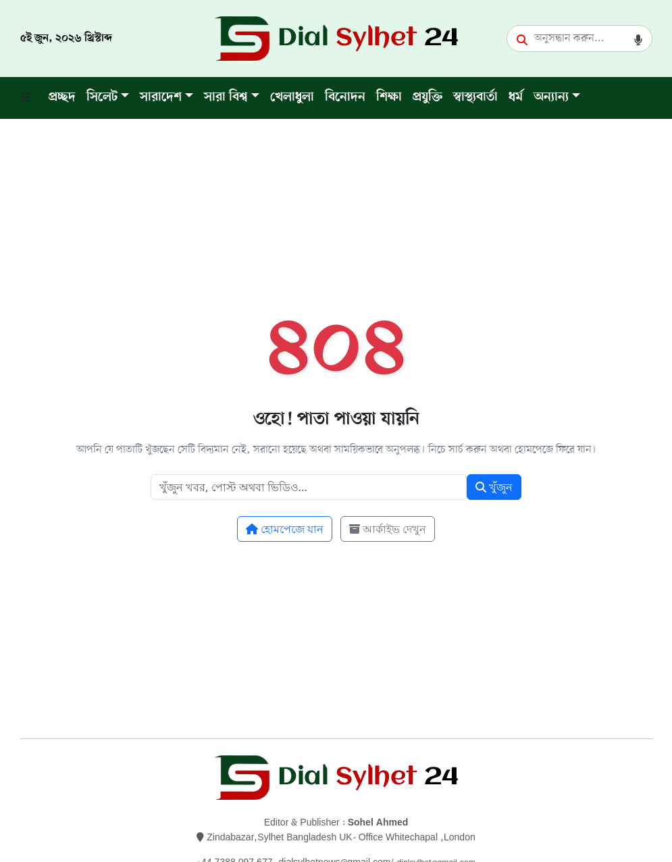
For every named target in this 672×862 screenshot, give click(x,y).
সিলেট (102, 97)
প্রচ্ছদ (62, 97)
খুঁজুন (494, 487)
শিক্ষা (389, 97)
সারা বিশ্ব (226, 97)
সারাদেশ (161, 97)
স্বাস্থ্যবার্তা (475, 97)
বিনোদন (345, 97)
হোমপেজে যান (285, 529)
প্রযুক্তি (427, 97)
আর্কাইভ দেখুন (387, 529)
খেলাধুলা (292, 97)
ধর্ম (516, 97)
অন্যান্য (551, 97)
